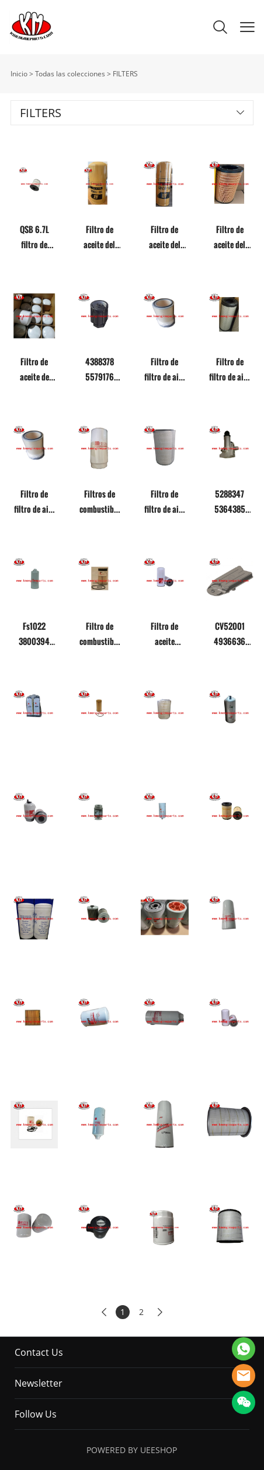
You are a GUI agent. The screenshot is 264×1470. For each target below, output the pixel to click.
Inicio (19, 74)
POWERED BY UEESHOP (131, 1449)
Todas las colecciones (70, 74)
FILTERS (125, 74)
